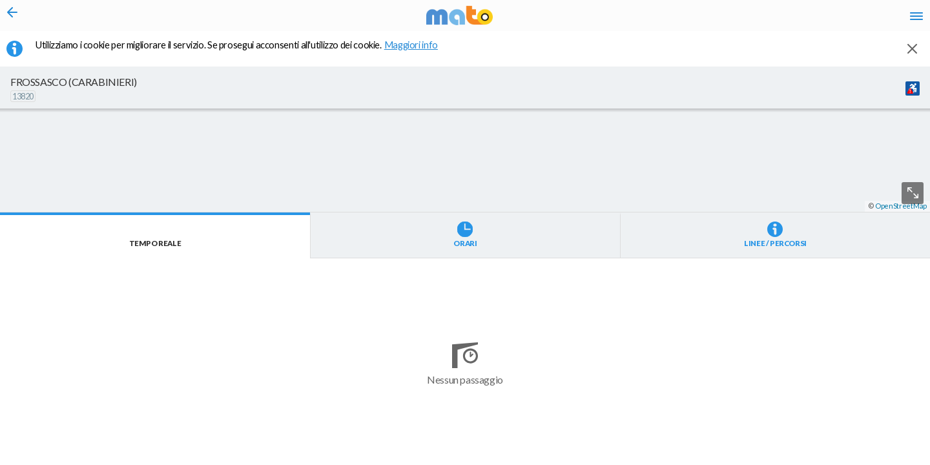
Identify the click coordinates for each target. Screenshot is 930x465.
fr (779, 19)
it (731, 19)
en (755, 19)
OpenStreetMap (901, 459)
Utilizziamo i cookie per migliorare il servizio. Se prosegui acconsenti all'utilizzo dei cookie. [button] (245, 52)
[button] (345, 427)
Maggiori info (417, 52)
